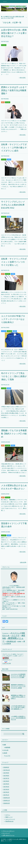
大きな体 (4, 45)
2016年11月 (6, 800)
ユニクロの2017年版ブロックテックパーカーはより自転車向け (13, 319)
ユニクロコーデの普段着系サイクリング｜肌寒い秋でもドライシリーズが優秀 (18, 676)
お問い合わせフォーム (8, 835)
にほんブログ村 (6, 663)
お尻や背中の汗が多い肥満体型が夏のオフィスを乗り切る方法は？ (14, 33)
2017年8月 (6, 775)
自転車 (9, 159)
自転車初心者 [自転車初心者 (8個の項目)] (11, 641)
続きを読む (23, 77)
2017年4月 (6, 786)
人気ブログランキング (7, 659)
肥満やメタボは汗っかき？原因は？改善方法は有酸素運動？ (14, 90)
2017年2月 (6, 792)
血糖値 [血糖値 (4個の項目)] (19, 641)
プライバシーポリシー (8, 831)
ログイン (7, 815)
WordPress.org (9, 821)
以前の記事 (23, 562)
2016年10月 (6, 803)
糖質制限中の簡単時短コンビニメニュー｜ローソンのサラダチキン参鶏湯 (18, 686)
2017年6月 (6, 781)
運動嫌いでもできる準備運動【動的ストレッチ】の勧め (14, 433)
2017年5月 (6, 784)
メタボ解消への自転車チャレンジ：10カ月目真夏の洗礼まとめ (18, 718)
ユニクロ (4, 331)
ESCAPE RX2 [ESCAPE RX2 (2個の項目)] (6, 633)
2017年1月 (6, 795)
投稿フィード (9, 817)
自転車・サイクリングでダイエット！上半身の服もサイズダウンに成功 (14, 147)
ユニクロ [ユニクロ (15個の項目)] (15, 635)
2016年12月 (6, 797)
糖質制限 (7, 747)
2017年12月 (6, 770)
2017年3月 (6, 789)
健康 (3, 102)
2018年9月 (6, 767)
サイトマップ (6, 833)
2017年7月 (6, 778)
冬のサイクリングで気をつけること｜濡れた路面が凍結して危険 (14, 376)
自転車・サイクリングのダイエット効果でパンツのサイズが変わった (14, 262)
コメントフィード (10, 819)
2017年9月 (6, 773)
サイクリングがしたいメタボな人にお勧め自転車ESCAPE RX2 (13, 204)
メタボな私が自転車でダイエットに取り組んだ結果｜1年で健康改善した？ (18, 707)
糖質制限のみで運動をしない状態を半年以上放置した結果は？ (18, 697)
